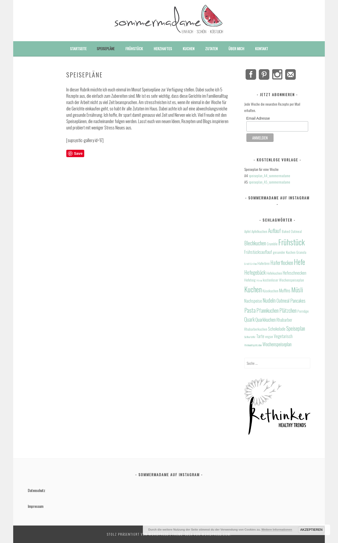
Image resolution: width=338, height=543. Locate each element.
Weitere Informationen (276, 529)
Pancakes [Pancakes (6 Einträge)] (298, 300)
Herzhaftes (163, 48)
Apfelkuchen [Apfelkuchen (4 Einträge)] (259, 231)
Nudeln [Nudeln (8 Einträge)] (269, 300)
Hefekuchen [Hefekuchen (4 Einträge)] (274, 273)
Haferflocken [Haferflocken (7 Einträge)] (281, 262)
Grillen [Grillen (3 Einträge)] (253, 263)
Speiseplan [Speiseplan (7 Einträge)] (295, 328)
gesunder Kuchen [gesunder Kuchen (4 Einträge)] (284, 252)
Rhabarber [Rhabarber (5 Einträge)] (284, 320)
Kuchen (188, 48)
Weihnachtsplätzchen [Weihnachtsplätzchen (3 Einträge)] (253, 345)
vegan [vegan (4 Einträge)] (269, 336)
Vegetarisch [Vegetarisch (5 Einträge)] (283, 336)
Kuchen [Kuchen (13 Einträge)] (253, 289)
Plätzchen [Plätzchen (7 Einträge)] (288, 310)
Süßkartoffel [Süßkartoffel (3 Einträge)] (249, 337)
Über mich (236, 48)
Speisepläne (106, 48)
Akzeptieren (311, 530)
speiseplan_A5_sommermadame (269, 182)
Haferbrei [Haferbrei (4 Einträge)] (263, 263)
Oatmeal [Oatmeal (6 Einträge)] (282, 300)
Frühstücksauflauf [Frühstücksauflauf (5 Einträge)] (258, 252)
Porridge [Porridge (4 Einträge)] (303, 311)
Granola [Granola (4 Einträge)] (301, 252)
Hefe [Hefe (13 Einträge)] (299, 261)
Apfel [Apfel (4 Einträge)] (247, 231)
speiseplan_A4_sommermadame (269, 175)
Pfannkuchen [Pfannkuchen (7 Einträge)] (267, 310)
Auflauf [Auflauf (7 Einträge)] (274, 231)
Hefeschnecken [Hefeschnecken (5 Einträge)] (294, 273)
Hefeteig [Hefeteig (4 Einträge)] (250, 280)
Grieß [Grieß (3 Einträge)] (247, 263)
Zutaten (211, 48)
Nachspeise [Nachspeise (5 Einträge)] (253, 301)
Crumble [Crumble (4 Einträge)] (272, 243)
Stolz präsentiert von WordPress (138, 534)
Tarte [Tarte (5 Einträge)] (260, 336)
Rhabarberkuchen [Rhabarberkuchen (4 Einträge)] (255, 329)
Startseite (78, 48)
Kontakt (261, 48)
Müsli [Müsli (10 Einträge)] (297, 289)
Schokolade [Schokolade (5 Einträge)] (276, 329)
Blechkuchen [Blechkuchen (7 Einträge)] (255, 243)
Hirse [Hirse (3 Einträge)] (259, 280)
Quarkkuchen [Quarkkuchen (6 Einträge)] (265, 319)
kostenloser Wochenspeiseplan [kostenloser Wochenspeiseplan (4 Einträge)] (283, 280)
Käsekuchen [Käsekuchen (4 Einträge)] (270, 290)
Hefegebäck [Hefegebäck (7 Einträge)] (255, 272)
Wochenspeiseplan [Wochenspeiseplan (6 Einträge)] (277, 344)
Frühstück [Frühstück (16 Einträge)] (291, 241)
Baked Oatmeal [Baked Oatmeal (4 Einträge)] (292, 231)
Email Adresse (258, 118)
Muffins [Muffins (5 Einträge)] (284, 290)
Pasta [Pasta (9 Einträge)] (250, 310)
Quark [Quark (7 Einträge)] (249, 319)
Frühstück (134, 48)
